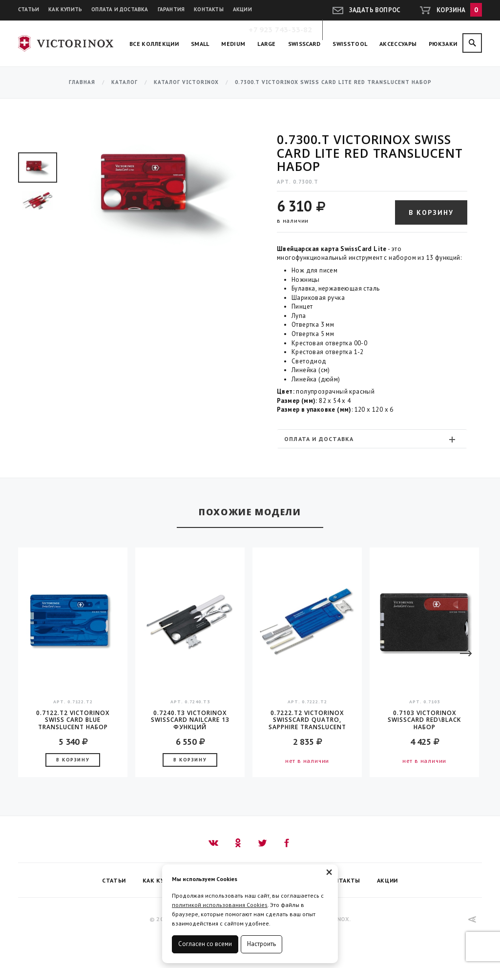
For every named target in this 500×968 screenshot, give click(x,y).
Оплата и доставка (119, 9)
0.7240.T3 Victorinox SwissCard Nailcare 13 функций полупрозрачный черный (190, 720)
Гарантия (171, 9)
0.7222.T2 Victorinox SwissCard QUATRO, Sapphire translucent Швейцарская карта (307, 720)
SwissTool (350, 43)
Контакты (209, 9)
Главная (82, 82)
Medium (233, 43)
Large (266, 43)
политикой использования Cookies (220, 904)
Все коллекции (154, 43)
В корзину (431, 212)
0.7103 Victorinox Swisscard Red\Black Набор (424, 720)
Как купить (65, 9)
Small (200, 43)
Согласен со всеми (205, 944)
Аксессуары (398, 43)
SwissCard (304, 43)
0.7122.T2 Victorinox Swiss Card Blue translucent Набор (72, 720)
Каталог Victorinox (186, 82)
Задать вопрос (375, 10)
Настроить (261, 944)
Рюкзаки (443, 43)
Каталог (124, 82)
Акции (242, 9)
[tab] (372, 438)
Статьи (28, 9)
